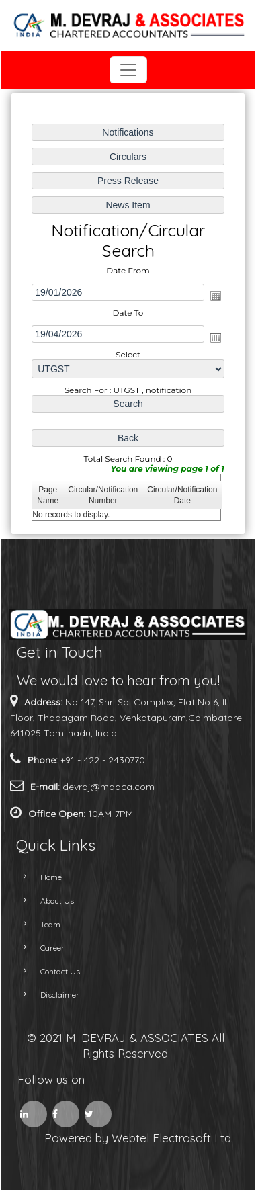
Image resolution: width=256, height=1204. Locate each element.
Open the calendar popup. (215, 295)
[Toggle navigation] (128, 69)
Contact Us (48, 971)
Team (38, 924)
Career (40, 948)
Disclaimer (47, 995)
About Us (45, 901)
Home (39, 877)
